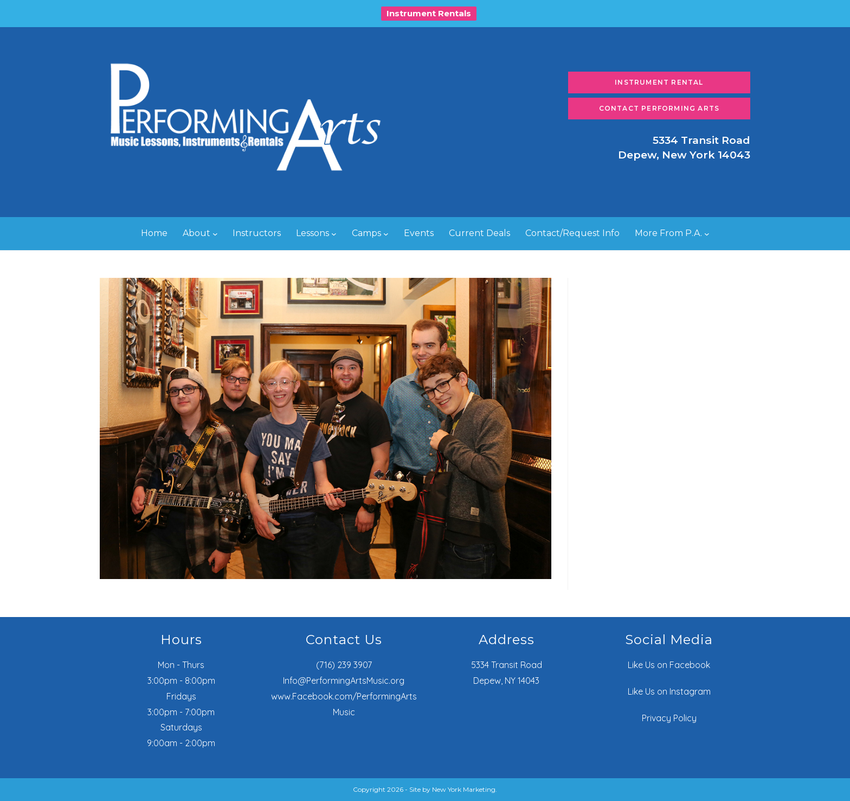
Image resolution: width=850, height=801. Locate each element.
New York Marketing (463, 789)
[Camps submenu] (386, 234)
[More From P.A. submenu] (707, 234)
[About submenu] (215, 234)
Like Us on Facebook (669, 664)
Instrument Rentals (429, 13)
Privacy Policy (669, 718)
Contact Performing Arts (659, 108)
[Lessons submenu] (334, 234)
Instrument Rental (659, 82)
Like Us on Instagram (669, 691)
